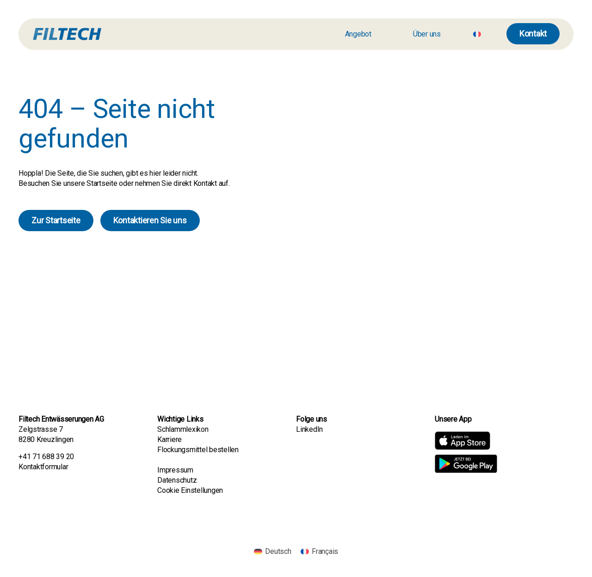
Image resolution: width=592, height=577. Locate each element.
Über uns (427, 34)
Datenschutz (177, 480)
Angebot (358, 34)
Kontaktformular (43, 466)
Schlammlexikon (183, 429)
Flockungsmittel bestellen (198, 449)
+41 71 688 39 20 (46, 456)
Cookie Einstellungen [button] (190, 490)
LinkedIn (309, 429)
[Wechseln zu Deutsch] (272, 551)
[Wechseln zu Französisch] (477, 34)
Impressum (175, 470)
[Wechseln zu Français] (319, 551)
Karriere (170, 439)
